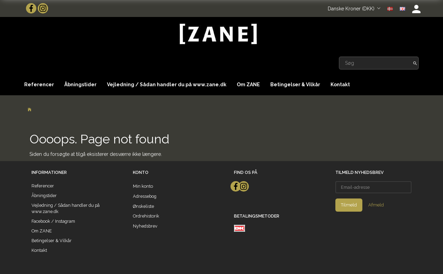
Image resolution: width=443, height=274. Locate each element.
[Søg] (415, 63)
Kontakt (340, 84)
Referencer (39, 84)
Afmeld (376, 204)
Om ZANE (248, 84)
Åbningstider (80, 84)
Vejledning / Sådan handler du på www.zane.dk (166, 84)
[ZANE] (217, 34)
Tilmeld (349, 204)
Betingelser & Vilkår (295, 84)
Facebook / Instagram (53, 221)
